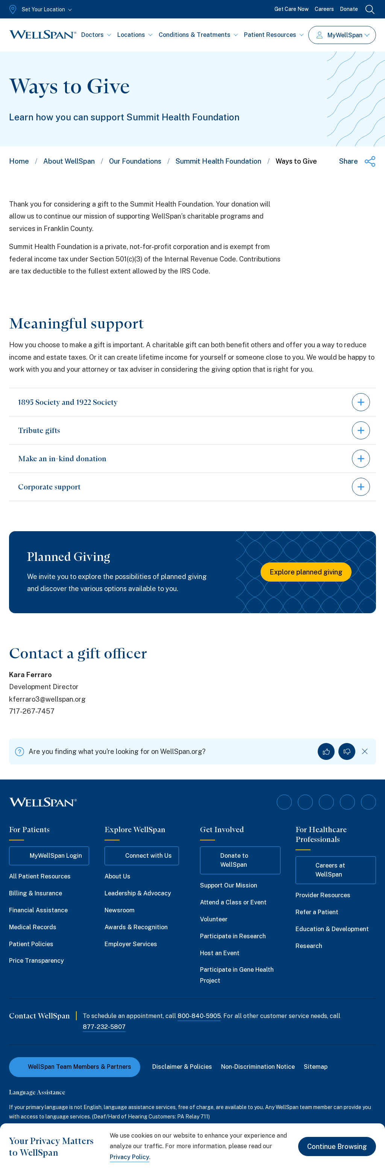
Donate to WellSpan (227, 860)
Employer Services (131, 944)
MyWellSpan (343, 35)
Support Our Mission (228, 885)
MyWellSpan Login (49, 855)
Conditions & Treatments (198, 34)
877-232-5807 (104, 1026)
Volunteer (213, 919)
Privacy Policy (129, 1157)
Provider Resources (323, 895)
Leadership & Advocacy (138, 893)
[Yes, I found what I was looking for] (326, 751)
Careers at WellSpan (324, 870)
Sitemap (315, 1066)
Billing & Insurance (35, 893)
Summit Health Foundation (218, 161)
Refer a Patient (317, 912)
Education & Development (332, 929)
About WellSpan (69, 161)
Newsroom (120, 910)
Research (309, 946)
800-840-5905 (199, 1016)
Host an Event (219, 953)
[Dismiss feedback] (365, 751)
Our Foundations (135, 161)
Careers (324, 9)
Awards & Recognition (136, 927)
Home (19, 161)
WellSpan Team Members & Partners (74, 1066)
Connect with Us (142, 855)
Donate (349, 9)
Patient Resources (274, 34)
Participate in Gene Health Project (237, 975)
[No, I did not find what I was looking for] (346, 751)
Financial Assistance (38, 910)
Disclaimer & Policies (182, 1066)
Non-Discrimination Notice (258, 1066)
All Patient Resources (40, 876)
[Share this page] (357, 161)
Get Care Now (291, 9)
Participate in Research (233, 936)
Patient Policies (31, 944)
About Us (117, 876)
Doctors (96, 34)
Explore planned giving (306, 572)
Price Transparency (36, 960)
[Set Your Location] (39, 9)
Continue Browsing (337, 1146)
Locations (135, 34)
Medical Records (32, 927)
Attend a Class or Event (233, 902)
